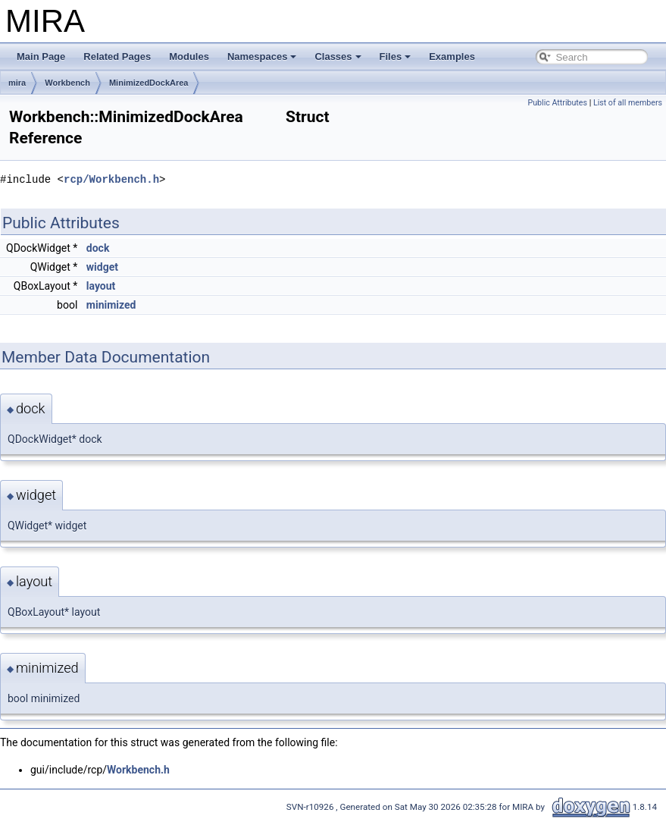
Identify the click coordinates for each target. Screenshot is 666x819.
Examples (452, 56)
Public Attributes (557, 103)
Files (395, 56)
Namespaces (262, 56)
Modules (189, 56)
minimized (111, 305)
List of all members (627, 103)
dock (98, 248)
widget (102, 267)
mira (17, 82)
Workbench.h (138, 770)
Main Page (41, 56)
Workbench (67, 82)
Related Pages (117, 56)
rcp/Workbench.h (111, 179)
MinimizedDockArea (149, 82)
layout (101, 286)
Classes (337, 56)
